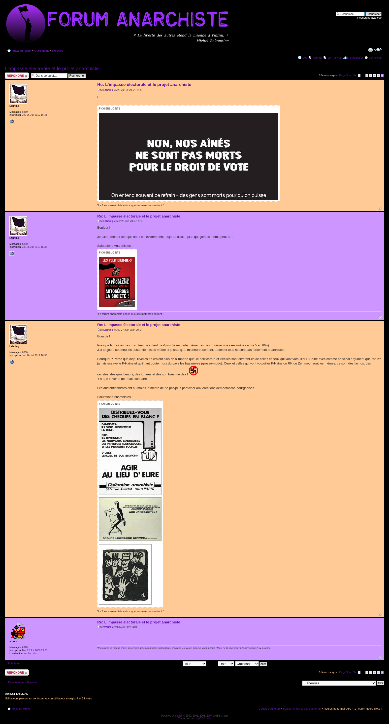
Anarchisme (41, 50)
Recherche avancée (369, 17)
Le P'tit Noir (335, 57)
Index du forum (21, 50)
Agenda (317, 57)
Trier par (220, 663)
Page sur (347, 75)
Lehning (108, 90)
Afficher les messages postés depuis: (171, 663)
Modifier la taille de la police (378, 49)
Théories (57, 50)
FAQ (304, 57)
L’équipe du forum (269, 708)
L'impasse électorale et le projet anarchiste (52, 68)
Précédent (14, 663)
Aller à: (296, 682)
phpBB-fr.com (203, 718)
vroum (107, 627)
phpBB (179, 715)
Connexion (375, 57)
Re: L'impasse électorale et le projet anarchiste (144, 84)
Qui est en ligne (17, 693)
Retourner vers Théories (22, 682)
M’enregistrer (355, 57)
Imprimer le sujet (370, 49)
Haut (380, 208)
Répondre (17, 75)
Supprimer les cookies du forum (302, 708)
